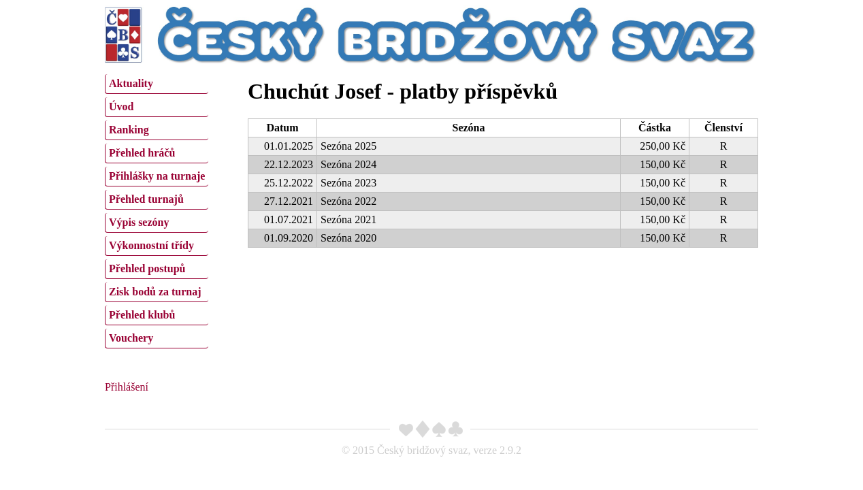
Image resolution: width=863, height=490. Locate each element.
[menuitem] (156, 84)
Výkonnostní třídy (151, 245)
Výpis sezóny (139, 222)
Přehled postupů (147, 268)
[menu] (156, 209)
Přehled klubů (142, 315)
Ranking (129, 129)
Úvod (121, 106)
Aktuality (131, 83)
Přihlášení (126, 387)
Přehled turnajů (146, 199)
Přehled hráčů (142, 153)
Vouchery (131, 338)
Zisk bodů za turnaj (155, 291)
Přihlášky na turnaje (157, 176)
